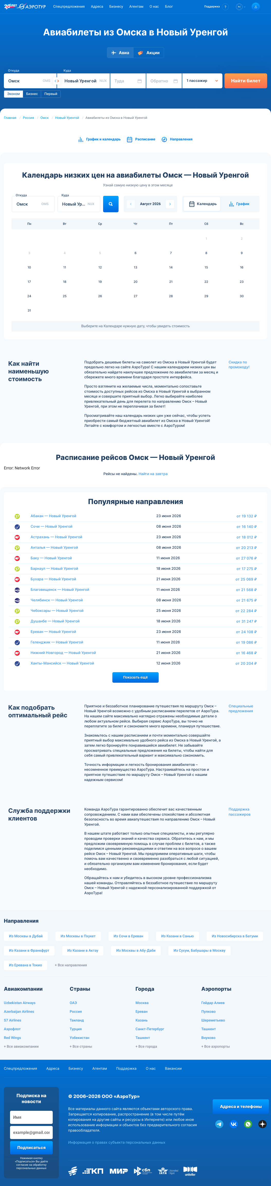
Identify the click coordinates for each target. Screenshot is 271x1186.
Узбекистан (79, 1038)
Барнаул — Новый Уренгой (54, 568)
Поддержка (126, 1068)
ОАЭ (73, 1003)
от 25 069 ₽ (246, 579)
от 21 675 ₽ (246, 600)
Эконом (13, 94)
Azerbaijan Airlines (19, 1012)
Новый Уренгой (67, 118)
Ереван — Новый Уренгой (53, 632)
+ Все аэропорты (215, 1047)
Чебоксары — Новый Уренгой (57, 611)
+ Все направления (71, 965)
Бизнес (32, 94)
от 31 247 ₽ (246, 621)
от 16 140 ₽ (247, 527)
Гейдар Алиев (213, 1003)
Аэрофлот (12, 1029)
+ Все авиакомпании (21, 1047)
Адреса (97, 7)
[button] (216, 6)
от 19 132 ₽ (247, 516)
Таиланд (77, 1020)
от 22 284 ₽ (246, 611)
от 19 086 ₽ (246, 642)
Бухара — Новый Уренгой (53, 579)
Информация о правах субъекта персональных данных (116, 1142)
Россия (28, 118)
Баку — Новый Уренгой (51, 558)
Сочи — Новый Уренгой (52, 526)
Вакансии (173, 1068)
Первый (50, 94)
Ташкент (143, 1038)
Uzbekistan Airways (19, 1003)
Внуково (208, 1038)
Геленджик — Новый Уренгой (57, 642)
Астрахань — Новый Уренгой (56, 537)
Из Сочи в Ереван (128, 936)
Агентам (136, 7)
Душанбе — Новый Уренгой (55, 621)
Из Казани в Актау (82, 951)
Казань (142, 1020)
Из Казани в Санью (177, 936)
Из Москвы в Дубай (26, 936)
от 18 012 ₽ (247, 537)
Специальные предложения (241, 708)
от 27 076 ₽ (246, 558)
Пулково (208, 1012)
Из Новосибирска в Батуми (235, 936)
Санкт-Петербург (150, 1029)
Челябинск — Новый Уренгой (57, 600)
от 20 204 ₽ (246, 663)
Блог (169, 7)
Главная (10, 118)
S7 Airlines (12, 1020)
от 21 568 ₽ (246, 590)
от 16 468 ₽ (246, 653)
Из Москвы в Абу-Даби (136, 951)
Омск (44, 118)
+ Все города (146, 1047)
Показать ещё (135, 677)
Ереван (142, 1012)
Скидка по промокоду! (239, 365)
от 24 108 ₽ (246, 632)
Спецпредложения (69, 7)
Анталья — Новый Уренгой (54, 547)
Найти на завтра (153, 474)
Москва (142, 1003)
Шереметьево (213, 1020)
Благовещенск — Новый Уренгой (60, 589)
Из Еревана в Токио (25, 965)
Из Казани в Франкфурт (29, 951)
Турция (76, 1029)
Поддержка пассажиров (239, 812)
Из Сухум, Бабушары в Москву (199, 951)
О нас (154, 7)
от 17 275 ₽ (247, 569)
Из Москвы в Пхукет (78, 936)
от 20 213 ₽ (246, 548)
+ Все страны (81, 1047)
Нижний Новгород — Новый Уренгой (63, 653)
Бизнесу (116, 7)
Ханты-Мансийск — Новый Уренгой (62, 663)
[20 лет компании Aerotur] (10, 7)
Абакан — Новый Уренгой (53, 516)
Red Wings (12, 1038)
